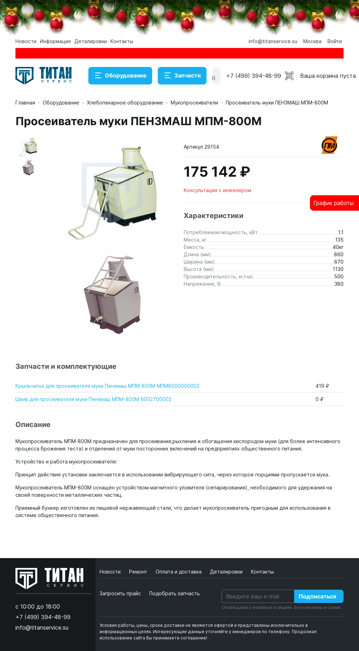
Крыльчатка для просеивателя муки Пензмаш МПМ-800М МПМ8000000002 (107, 386)
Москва (312, 41)
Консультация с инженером (217, 190)
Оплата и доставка (179, 572)
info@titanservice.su (273, 41)
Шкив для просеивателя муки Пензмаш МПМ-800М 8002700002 (93, 399)
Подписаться (317, 596)
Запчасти (182, 75)
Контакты (121, 41)
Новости (25, 41)
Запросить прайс (120, 593)
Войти (334, 41)
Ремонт (139, 572)
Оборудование (120, 75)
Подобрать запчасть (174, 593)
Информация (55, 41)
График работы (333, 202)
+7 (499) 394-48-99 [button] (253, 75)
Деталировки (90, 41)
